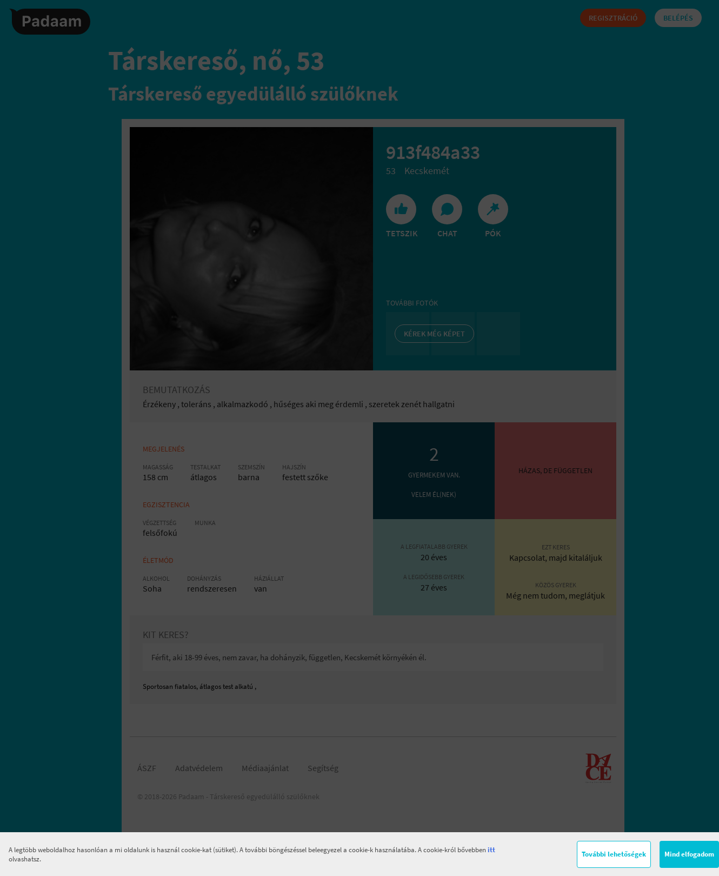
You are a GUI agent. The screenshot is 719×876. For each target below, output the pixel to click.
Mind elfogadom (689, 854)
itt (491, 849)
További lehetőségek (614, 854)
